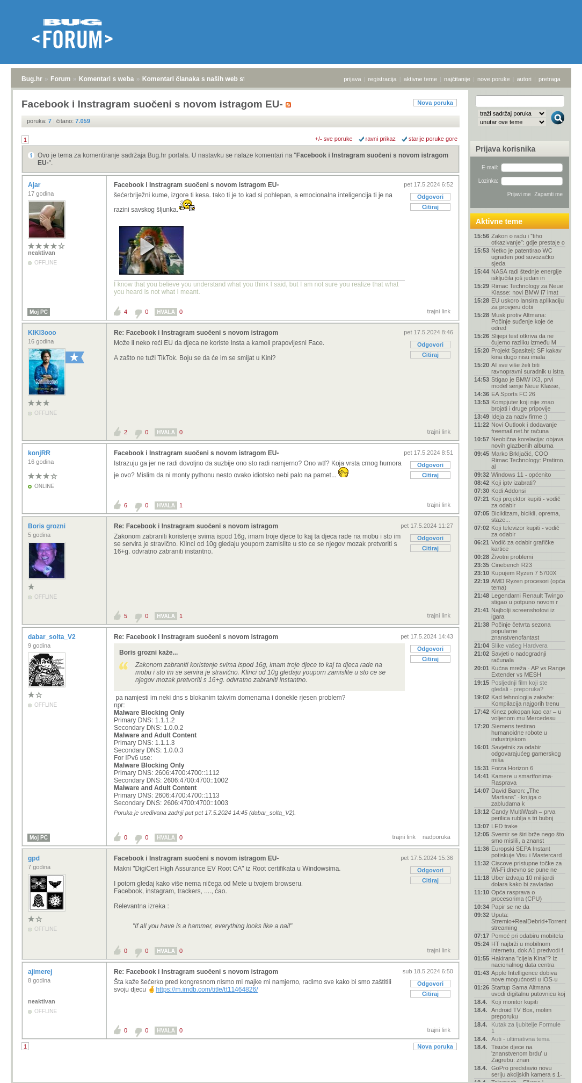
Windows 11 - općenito (521, 474)
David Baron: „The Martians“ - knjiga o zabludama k (516, 797)
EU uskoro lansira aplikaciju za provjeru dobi (527, 303)
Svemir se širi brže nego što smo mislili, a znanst (527, 837)
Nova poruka (435, 102)
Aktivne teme (499, 221)
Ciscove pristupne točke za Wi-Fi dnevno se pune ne (526, 866)
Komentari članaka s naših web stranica (203, 79)
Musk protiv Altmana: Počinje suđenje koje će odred (522, 321)
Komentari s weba (106, 79)
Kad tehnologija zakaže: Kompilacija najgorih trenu (525, 700)
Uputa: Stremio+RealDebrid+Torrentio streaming (528, 921)
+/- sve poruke (334, 138)
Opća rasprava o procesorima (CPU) (516, 895)
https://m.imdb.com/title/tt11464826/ (207, 989)
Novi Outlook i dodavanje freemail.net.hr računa (524, 427)
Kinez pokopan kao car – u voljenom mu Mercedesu (526, 714)
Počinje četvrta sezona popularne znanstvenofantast (521, 631)
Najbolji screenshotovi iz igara (523, 613)
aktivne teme (420, 79)
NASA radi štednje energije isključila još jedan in (526, 274)
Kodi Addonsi (508, 490)
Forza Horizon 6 (512, 768)
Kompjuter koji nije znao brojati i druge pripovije (522, 405)
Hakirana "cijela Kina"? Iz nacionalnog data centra (524, 961)
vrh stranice (552, 1067)
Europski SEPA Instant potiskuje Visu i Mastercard (526, 851)
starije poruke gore (433, 138)
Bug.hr (31, 79)
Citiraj (430, 207)
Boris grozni (47, 526)
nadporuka (436, 837)
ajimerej (41, 972)
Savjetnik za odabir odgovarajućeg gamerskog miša (526, 753)
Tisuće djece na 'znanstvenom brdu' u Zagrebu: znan (519, 1053)
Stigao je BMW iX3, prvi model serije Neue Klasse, (525, 382)
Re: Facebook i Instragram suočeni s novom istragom (196, 332)
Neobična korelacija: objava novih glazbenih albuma (527, 442)
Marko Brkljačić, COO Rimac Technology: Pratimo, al (528, 460)
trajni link (438, 311)
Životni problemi (512, 557)
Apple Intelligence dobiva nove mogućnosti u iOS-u (524, 976)
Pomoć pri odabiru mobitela (527, 936)
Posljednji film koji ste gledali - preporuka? (519, 685)
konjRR (40, 453)
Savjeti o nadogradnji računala (519, 656)
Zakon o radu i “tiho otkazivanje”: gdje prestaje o (528, 239)
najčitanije (457, 79)
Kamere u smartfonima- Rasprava (522, 779)
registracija (382, 79)
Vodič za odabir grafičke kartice (522, 545)
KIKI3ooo (43, 332)
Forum (60, 79)
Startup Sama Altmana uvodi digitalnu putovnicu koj (528, 990)
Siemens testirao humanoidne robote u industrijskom (519, 732)
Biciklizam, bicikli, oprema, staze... (525, 516)
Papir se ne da (510, 906)
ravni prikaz (381, 138)
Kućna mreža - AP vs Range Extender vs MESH (528, 671)
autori (524, 79)
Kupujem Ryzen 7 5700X (524, 573)
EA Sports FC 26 (513, 394)
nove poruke (493, 79)
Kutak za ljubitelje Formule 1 (526, 1027)
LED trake (504, 826)
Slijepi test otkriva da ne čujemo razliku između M (523, 339)
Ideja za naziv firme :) (519, 416)
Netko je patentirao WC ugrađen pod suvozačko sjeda (522, 257)
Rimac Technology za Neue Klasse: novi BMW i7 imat (527, 289)
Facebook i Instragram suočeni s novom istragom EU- (196, 185)
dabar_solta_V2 (52, 637)
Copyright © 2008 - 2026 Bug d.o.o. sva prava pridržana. (291, 1080)
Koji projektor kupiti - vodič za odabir (525, 502)
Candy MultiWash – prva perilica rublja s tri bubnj (523, 814)
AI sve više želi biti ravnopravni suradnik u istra (527, 368)
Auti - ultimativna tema (520, 1039)
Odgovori (430, 196)
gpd (34, 858)
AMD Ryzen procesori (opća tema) (528, 584)
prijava (352, 79)
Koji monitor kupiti (514, 1002)
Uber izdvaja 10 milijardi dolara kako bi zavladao (522, 880)
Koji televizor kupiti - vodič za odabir (525, 531)
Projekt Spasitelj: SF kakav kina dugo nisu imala (526, 353)
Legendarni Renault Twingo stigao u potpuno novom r (527, 598)
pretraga (550, 79)
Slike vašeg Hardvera (519, 645)
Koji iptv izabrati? (513, 482)
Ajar (35, 185)
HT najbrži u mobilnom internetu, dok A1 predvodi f (527, 947)
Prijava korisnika (505, 149)
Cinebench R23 (511, 565)
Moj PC (39, 312)
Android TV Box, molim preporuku (521, 1013)
